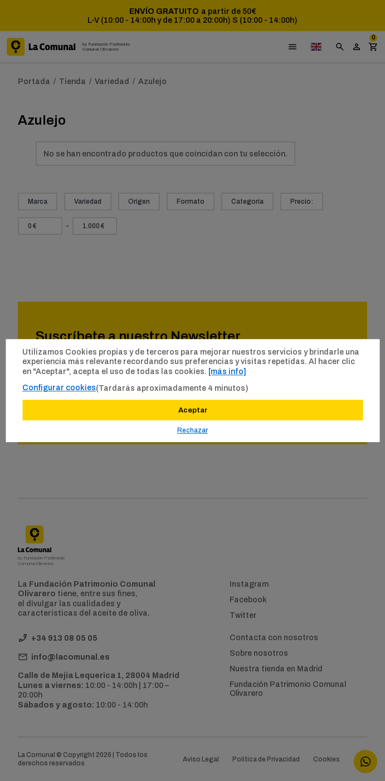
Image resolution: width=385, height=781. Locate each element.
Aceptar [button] (192, 410)
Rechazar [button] (192, 430)
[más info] (227, 371)
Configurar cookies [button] (59, 387)
